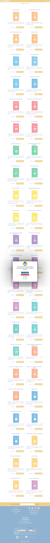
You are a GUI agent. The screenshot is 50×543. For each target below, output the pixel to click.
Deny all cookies (25, 274)
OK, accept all (25, 272)
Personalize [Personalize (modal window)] (25, 276)
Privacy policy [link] (25, 278)
